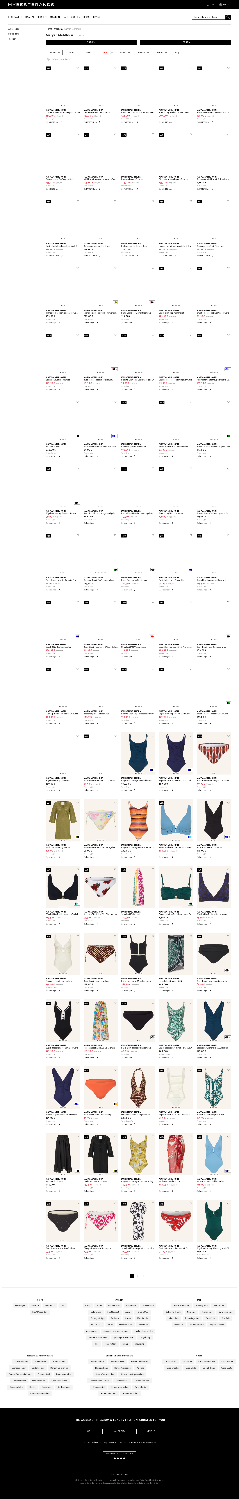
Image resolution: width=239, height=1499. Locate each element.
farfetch (35, 1306)
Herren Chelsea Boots (99, 1381)
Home (49, 29)
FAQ (105, 1443)
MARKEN (55, 17)
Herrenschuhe (101, 1368)
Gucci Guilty (226, 1368)
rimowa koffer (125, 1325)
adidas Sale (174, 1318)
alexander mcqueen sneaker (116, 1331)
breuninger (20, 1306)
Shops (40, 1300)
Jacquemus (131, 1306)
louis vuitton (110, 1344)
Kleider (32, 1387)
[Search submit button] (228, 17)
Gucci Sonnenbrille (206, 1362)
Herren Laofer (122, 1381)
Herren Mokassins (122, 1368)
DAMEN (29, 17)
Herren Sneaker (118, 1362)
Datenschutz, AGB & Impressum (142, 1443)
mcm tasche (91, 1331)
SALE (65, 17)
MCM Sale (178, 1325)
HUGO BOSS (142, 1312)
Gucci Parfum (227, 1362)
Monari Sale (207, 1312)
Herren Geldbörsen (139, 1362)
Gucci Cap (187, 1362)
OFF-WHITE (96, 1325)
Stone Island (148, 1306)
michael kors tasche (144, 1331)
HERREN (42, 17)
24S (62, 1306)
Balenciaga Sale (192, 1318)
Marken (120, 1300)
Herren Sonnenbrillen (105, 1374)
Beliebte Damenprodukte (40, 1356)
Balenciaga (96, 1312)
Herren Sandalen (130, 1394)
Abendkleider (41, 1362)
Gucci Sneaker (172, 1368)
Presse (123, 1443)
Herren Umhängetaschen (132, 1374)
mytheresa (50, 1306)
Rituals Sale (219, 1306)
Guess (128, 1318)
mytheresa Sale (217, 1325)
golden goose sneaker (124, 1338)
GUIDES (75, 17)
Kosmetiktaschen (59, 1381)
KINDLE (151, 1431)
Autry (127, 1312)
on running (139, 1344)
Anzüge (140, 1368)
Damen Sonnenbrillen (40, 1394)
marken (58, 29)
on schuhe (143, 1325)
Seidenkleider (38, 1368)
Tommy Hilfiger (98, 1318)
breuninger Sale (197, 1325)
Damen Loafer (38, 1381)
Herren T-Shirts (97, 1362)
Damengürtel (44, 1374)
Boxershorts (140, 1387)
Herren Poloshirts (109, 1394)
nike (97, 1344)
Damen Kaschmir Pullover (20, 1374)
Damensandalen (63, 1374)
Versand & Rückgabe (92, 1443)
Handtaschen (59, 1362)
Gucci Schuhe (209, 1368)
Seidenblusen (64, 1387)
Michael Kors (114, 1306)
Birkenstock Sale (173, 1312)
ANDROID (119, 1431)
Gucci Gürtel (190, 1368)
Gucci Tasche (171, 1362)
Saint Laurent (113, 1312)
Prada (99, 1306)
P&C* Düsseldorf (39, 1312)
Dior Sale (226, 1318)
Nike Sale (191, 1312)
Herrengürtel (99, 1387)
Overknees (47, 1387)
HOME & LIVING (92, 17)
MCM (110, 1325)
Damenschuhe (16, 1387)
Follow (81, 35)
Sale (199, 1300)
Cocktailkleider (19, 1381)
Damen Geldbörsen (59, 1368)
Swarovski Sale (226, 1312)
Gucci (87, 1306)
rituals (125, 1344)
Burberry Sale (202, 1306)
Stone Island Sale (181, 1306)
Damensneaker (18, 1368)
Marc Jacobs (142, 1318)
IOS (88, 1431)
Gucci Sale (210, 1318)
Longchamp (145, 1338)
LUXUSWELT (15, 17)
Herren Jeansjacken (119, 1387)
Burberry (115, 1318)
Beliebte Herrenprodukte (119, 1356)
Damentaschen (21, 1362)
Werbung (113, 1443)
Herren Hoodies (142, 1381)
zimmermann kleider (98, 1338)
